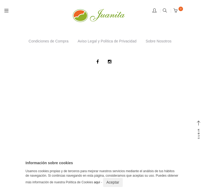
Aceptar (113, 182)
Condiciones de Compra (49, 41)
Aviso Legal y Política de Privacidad (107, 41)
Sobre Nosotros (158, 41)
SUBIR (198, 130)
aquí (97, 182)
